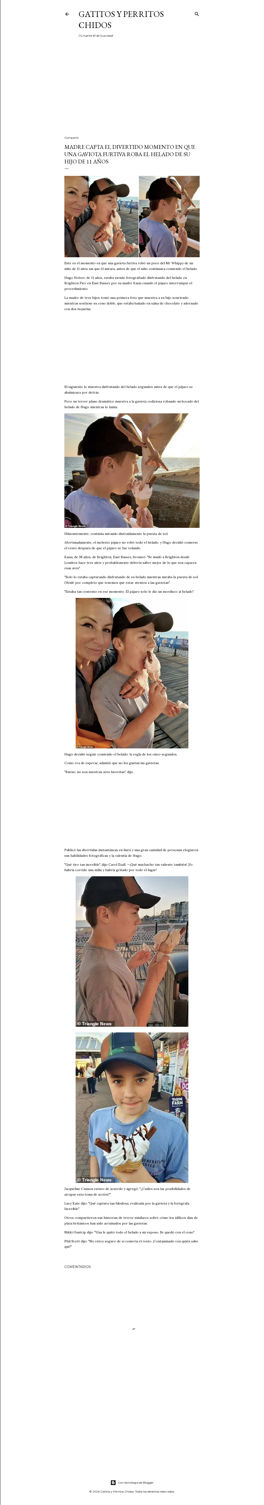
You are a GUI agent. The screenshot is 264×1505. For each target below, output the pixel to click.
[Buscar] (197, 13)
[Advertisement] (132, 91)
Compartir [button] (71, 137)
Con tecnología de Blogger (132, 1482)
